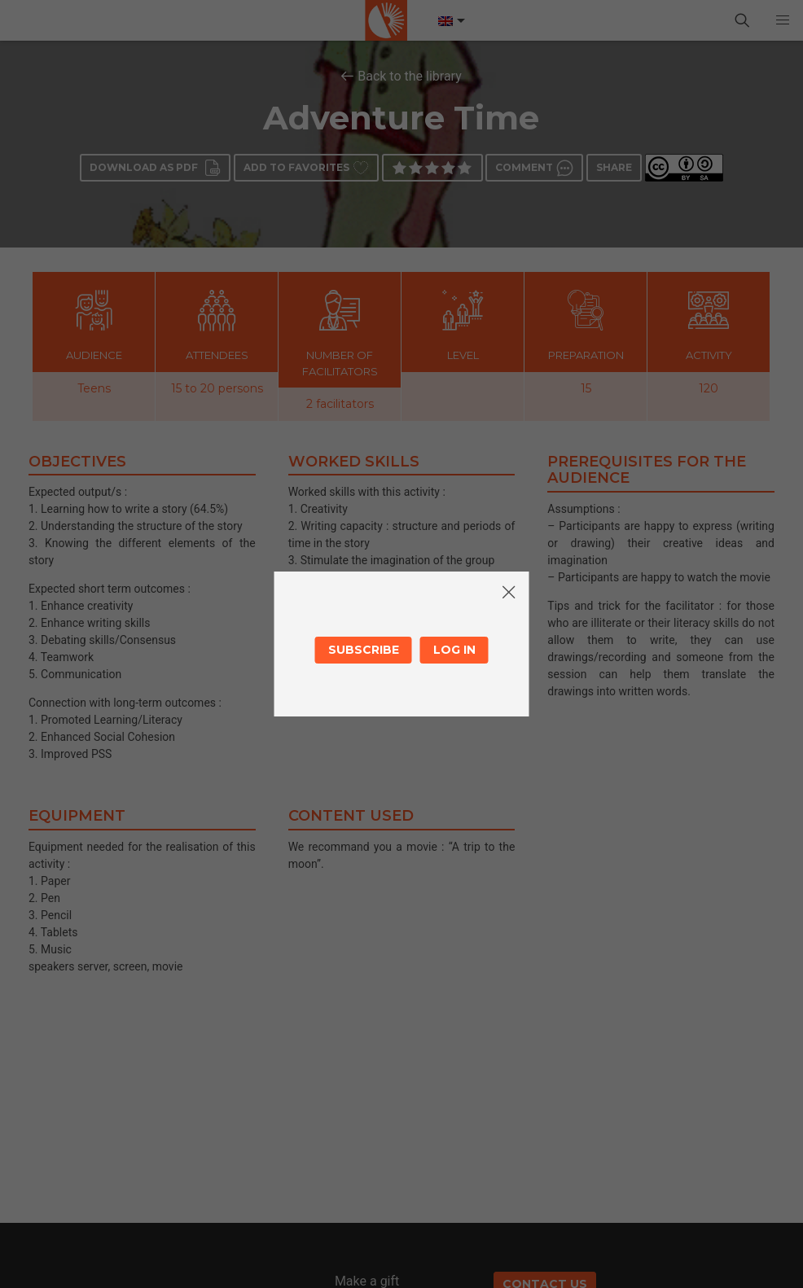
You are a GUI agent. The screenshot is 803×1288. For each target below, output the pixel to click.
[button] (782, 20)
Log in (454, 649)
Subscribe (363, 649)
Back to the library (410, 76)
